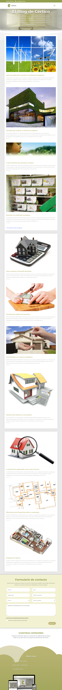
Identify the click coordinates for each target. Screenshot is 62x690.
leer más (8, 83)
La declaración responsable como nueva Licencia (22, 469)
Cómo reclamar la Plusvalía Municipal (18, 271)
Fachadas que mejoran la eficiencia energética (22, 130)
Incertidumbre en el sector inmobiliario (19, 357)
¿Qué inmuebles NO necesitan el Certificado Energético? (25, 75)
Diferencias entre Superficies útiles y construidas (22, 512)
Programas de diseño (13, 558)
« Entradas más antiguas (14, 228)
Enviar (52, 623)
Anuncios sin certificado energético (18, 215)
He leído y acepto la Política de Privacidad (16, 620)
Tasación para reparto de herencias (18, 314)
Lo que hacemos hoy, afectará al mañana (20, 163)
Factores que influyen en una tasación (19, 415)
